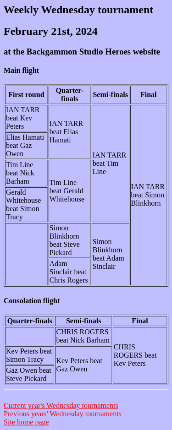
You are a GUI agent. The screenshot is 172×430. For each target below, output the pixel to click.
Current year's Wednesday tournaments (61, 405)
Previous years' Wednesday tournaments (63, 414)
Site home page (26, 422)
